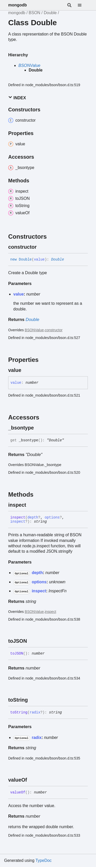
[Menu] (83, 5)
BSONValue (29, 65)
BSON (34, 13)
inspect (50, 612)
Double (50, 13)
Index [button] (17, 97)
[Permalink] (41, 246)
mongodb (17, 5)
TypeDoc (43, 860)
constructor (53, 330)
